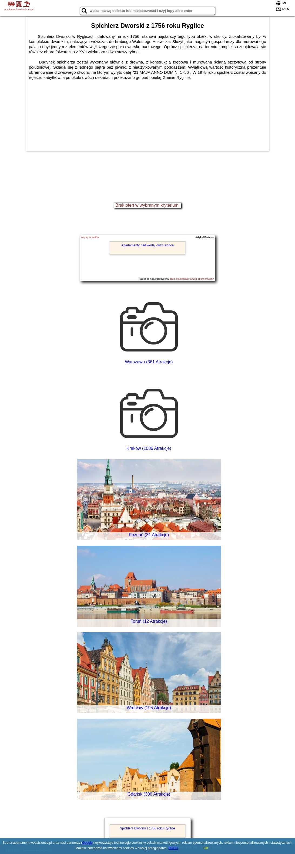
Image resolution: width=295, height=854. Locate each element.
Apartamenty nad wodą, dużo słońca (147, 245)
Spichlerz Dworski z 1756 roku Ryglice (147, 828)
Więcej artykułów (90, 237)
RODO (173, 848)
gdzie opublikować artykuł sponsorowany (191, 278)
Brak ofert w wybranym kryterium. (147, 205)
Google (87, 843)
